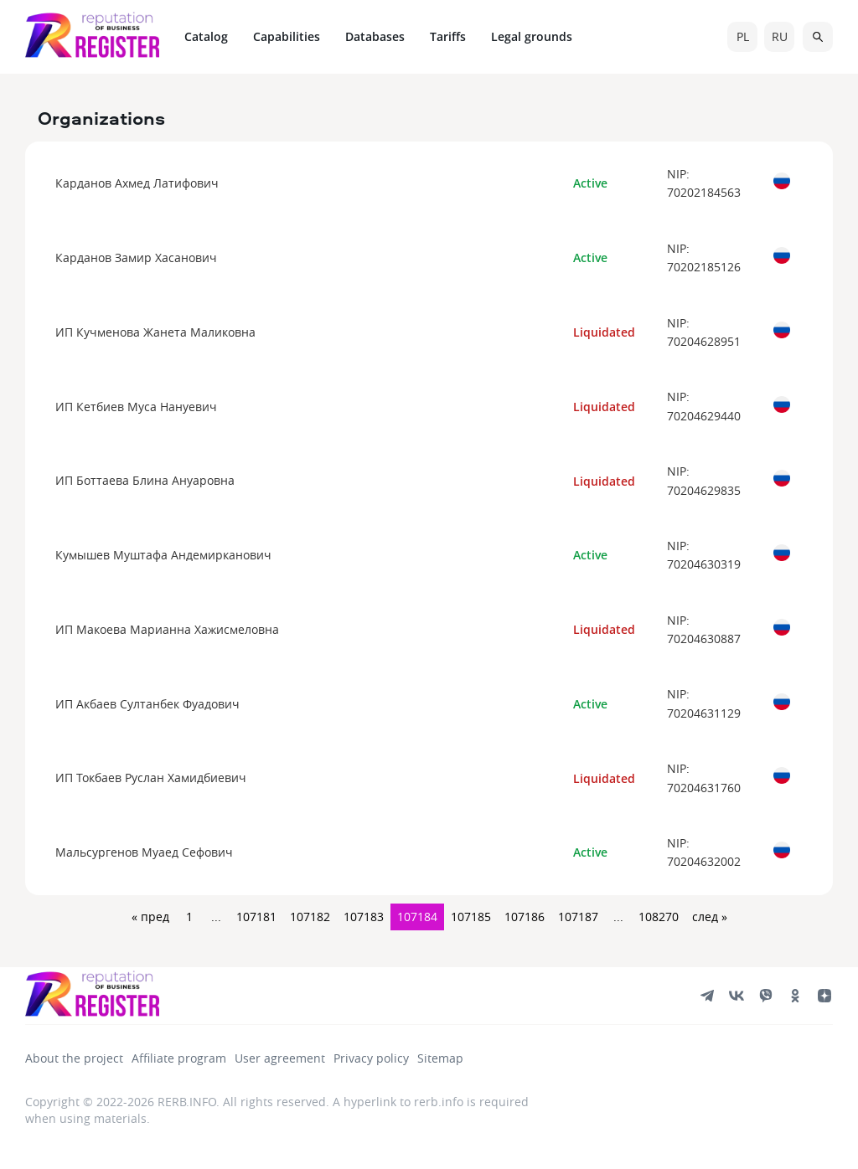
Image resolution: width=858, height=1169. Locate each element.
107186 (524, 916)
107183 (364, 916)
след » (709, 916)
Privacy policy (371, 1058)
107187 (578, 916)
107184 (417, 916)
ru (780, 36)
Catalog (206, 36)
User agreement (280, 1058)
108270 (658, 916)
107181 (256, 916)
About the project (74, 1058)
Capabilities (286, 36)
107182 (310, 916)
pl (743, 36)
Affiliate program (179, 1058)
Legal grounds (531, 36)
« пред (150, 916)
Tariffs (448, 36)
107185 (471, 916)
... (216, 916)
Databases (375, 36)
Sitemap (440, 1058)
